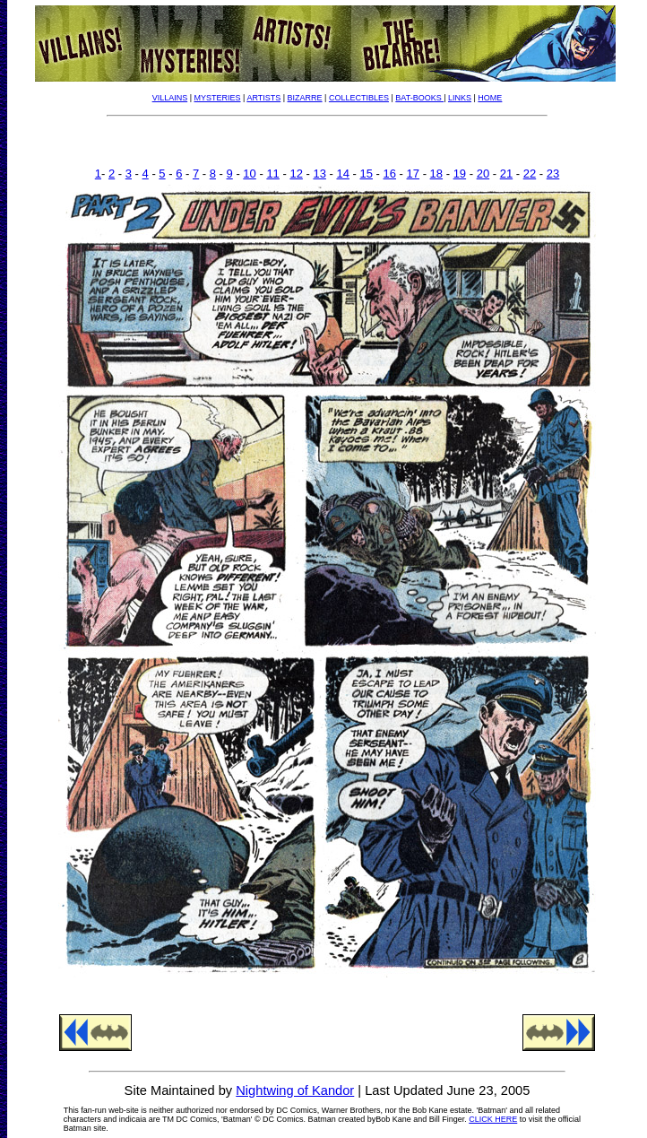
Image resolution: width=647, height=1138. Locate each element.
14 (342, 173)
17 (413, 173)
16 (390, 173)
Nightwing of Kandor (295, 1090)
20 (483, 173)
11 (272, 173)
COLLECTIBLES (359, 97)
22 (529, 173)
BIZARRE (305, 97)
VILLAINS (170, 97)
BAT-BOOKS (419, 97)
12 (295, 173)
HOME (490, 97)
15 (366, 173)
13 (319, 173)
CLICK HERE (493, 1119)
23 (553, 173)
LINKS (459, 97)
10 (249, 173)
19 (459, 173)
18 (436, 173)
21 (506, 173)
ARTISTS (263, 97)
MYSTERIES (217, 97)
